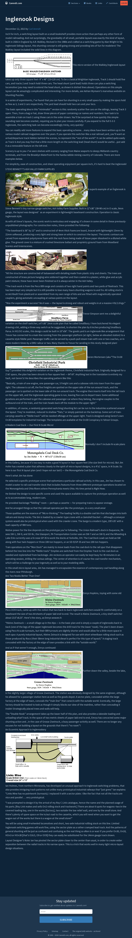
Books (87, 3)
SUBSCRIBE (66, 919)
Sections (74, 3)
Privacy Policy (42, 931)
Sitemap (55, 931)
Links (98, 3)
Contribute (112, 3)
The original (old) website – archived (86, 931)
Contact (65, 931)
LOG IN (124, 3)
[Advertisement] (66, 875)
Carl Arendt (35, 28)
